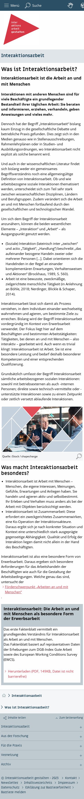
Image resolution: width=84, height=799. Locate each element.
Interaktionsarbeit (22, 56)
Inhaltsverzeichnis (38, 783)
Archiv (6, 764)
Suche (33, 5)
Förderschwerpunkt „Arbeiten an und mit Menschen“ (36, 589)
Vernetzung (9, 755)
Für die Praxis (11, 745)
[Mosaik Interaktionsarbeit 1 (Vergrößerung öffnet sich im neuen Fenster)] (79, 456)
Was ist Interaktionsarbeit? (26, 707)
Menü (11, 5)
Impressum (66, 783)
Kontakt (71, 778)
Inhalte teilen (17, 717)
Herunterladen (38, 674)
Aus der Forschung (14, 736)
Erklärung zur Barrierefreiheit (48, 787)
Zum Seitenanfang (71, 717)
